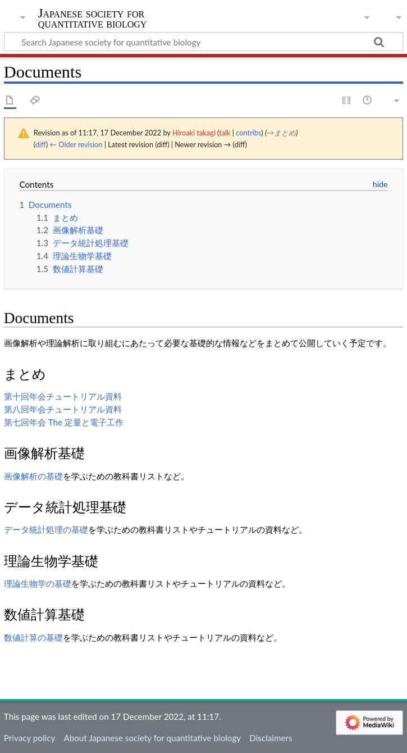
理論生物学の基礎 (37, 583)
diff (40, 144)
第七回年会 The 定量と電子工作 (64, 422)
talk (224, 132)
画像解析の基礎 (33, 476)
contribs (248, 132)
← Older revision (75, 144)
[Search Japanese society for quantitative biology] (203, 42)
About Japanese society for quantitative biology (152, 738)
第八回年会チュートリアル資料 (63, 409)
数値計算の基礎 (33, 637)
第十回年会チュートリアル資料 (63, 396)
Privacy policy (29, 738)
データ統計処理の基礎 (46, 529)
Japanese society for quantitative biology (92, 18)
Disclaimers (270, 738)
